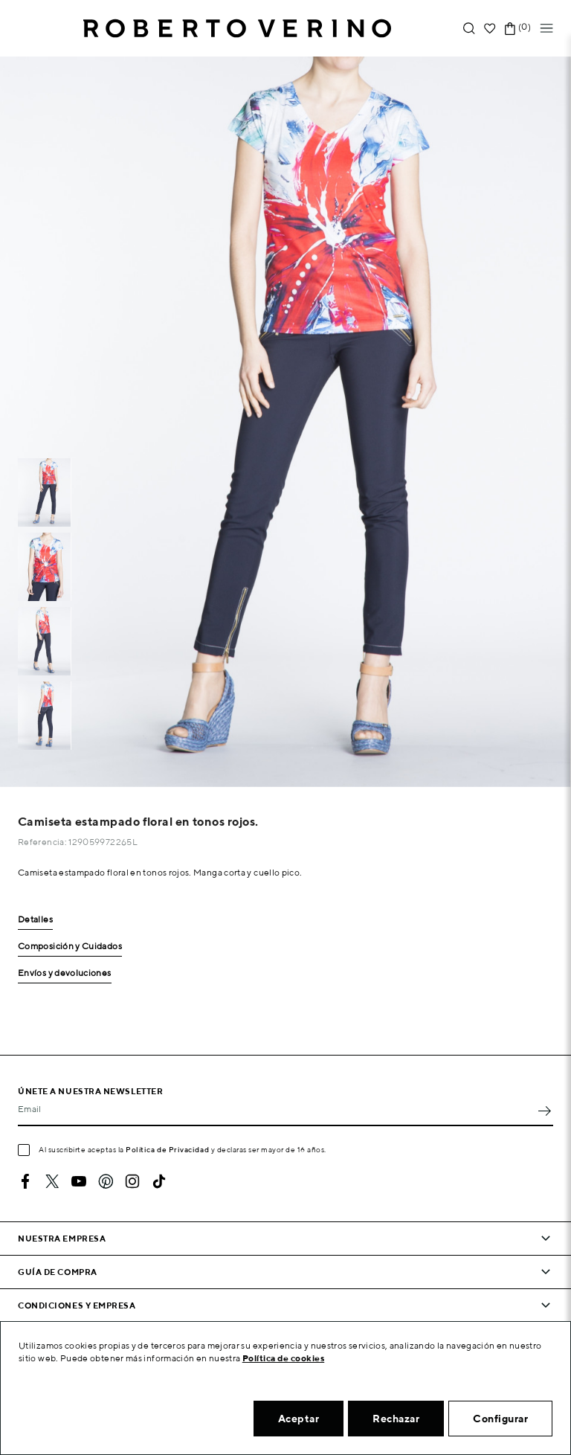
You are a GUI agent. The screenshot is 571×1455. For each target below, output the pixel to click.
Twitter (52, 1181)
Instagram (132, 1181)
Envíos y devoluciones (65, 973)
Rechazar (395, 1419)
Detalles (35, 920)
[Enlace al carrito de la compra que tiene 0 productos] (510, 28)
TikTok (159, 1181)
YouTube (78, 1181)
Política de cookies (283, 1358)
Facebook (25, 1181)
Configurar (500, 1419)
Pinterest (105, 1181)
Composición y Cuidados (70, 946)
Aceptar (299, 1419)
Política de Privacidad (167, 1149)
